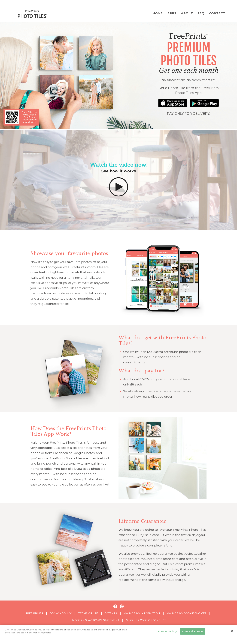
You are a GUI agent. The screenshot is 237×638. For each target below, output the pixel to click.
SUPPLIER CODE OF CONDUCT (146, 620)
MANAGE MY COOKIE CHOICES (186, 613)
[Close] (231, 631)
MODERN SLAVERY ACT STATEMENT (95, 620)
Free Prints (34, 613)
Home (158, 13)
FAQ (201, 13)
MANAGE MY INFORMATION (142, 613)
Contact (217, 13)
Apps (171, 13)
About (187, 13)
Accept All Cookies (192, 631)
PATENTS (111, 613)
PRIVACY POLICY (60, 613)
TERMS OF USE (88, 613)
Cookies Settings (167, 631)
